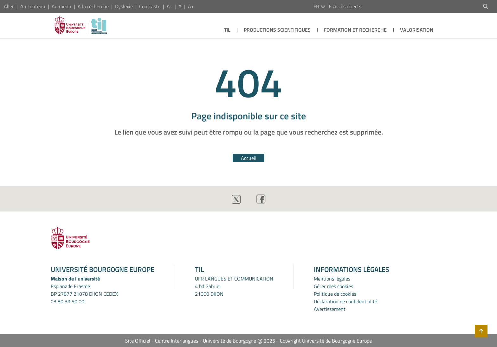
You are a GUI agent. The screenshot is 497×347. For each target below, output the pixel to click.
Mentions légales (332, 278)
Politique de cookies (335, 294)
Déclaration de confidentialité (345, 301)
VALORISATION (416, 30)
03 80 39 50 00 (67, 301)
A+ (191, 6)
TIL (227, 30)
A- (169, 6)
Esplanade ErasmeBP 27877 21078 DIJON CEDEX (84, 290)
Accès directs (344, 6)
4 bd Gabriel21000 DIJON (209, 290)
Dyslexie (124, 6)
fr (319, 6)
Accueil (248, 158)
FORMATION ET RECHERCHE (355, 30)
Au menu (61, 6)
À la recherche (93, 6)
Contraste (149, 6)
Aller (9, 6)
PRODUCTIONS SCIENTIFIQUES (277, 30)
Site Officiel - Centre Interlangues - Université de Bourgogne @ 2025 (200, 340)
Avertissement (329, 309)
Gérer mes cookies (333, 286)
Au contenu (32, 6)
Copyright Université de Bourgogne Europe (326, 340)
